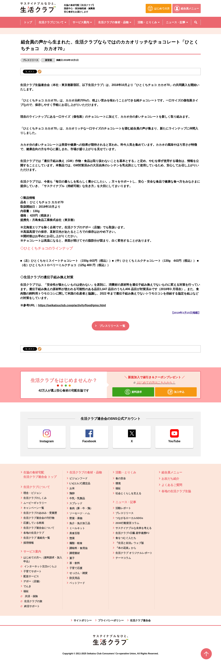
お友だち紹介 (170, 478)
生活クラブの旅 (31, 601)
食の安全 (120, 478)
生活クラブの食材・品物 (85, 472)
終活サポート (30, 606)
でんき (27, 586)
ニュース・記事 (125, 502)
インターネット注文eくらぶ (39, 566)
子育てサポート (32, 571)
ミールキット (77, 528)
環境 (118, 483)
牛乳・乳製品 (77, 498)
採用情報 (28, 542)
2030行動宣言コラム (127, 523)
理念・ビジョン (32, 492)
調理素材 (74, 553)
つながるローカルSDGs (129, 518)
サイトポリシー (83, 620)
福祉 (26, 591)
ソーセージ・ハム (79, 513)
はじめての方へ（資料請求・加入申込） (42, 559)
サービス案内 (32, 551)
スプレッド (75, 503)
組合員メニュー (172, 472)
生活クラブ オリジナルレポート (133, 552)
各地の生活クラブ (33, 532)
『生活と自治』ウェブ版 (129, 542)
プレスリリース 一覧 (112, 325)
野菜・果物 (75, 518)
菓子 (72, 558)
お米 (72, 488)
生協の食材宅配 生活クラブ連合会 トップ (40, 474)
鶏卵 (72, 493)
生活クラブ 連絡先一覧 (36, 537)
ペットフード (77, 582)
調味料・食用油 (78, 548)
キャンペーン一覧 (33, 507)
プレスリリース (30, 60)
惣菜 (72, 538)
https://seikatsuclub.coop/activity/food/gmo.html (72, 305)
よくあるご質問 (172, 485)
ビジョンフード (78, 478)
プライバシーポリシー (111, 620)
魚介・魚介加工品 (79, 523)
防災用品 (74, 578)
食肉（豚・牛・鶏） (81, 508)
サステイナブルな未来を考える (133, 528)
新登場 (48, 60)
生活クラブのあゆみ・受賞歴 (40, 512)
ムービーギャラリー (35, 502)
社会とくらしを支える (128, 493)
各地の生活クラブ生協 (176, 491)
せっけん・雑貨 (78, 573)
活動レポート (123, 508)
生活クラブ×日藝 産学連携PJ (132, 533)
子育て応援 (75, 568)
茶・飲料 (74, 563)
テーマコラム (123, 557)
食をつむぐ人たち (125, 537)
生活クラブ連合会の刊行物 (38, 517)
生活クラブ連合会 (140, 620)
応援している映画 (33, 522)
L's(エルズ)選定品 (79, 483)
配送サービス (31, 576)
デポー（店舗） (32, 581)
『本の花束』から (125, 547)
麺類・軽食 (75, 543)
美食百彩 (74, 533)
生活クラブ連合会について (38, 527)
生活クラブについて (36, 487)
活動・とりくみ (125, 472)
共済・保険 (29, 596)
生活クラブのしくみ (35, 497)
